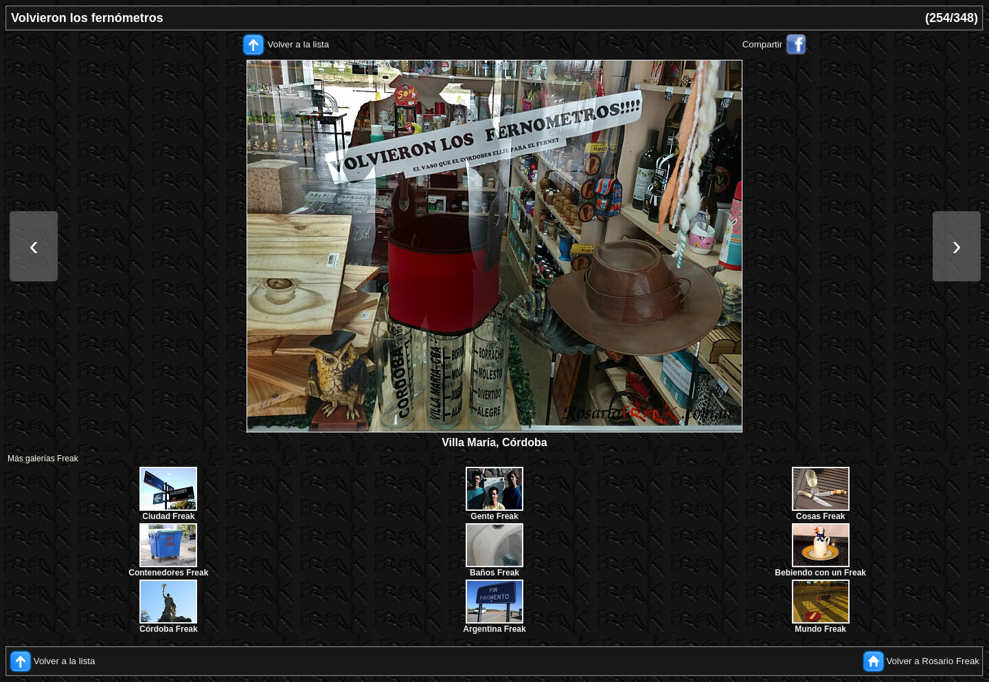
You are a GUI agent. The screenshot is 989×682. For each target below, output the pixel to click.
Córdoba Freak (168, 629)
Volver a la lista (299, 44)
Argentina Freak (494, 629)
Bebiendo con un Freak (820, 573)
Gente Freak (494, 516)
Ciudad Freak (168, 516)
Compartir (762, 44)
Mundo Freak (820, 629)
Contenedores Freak (168, 573)
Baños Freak (494, 573)
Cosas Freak (820, 516)
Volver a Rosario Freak (932, 661)
